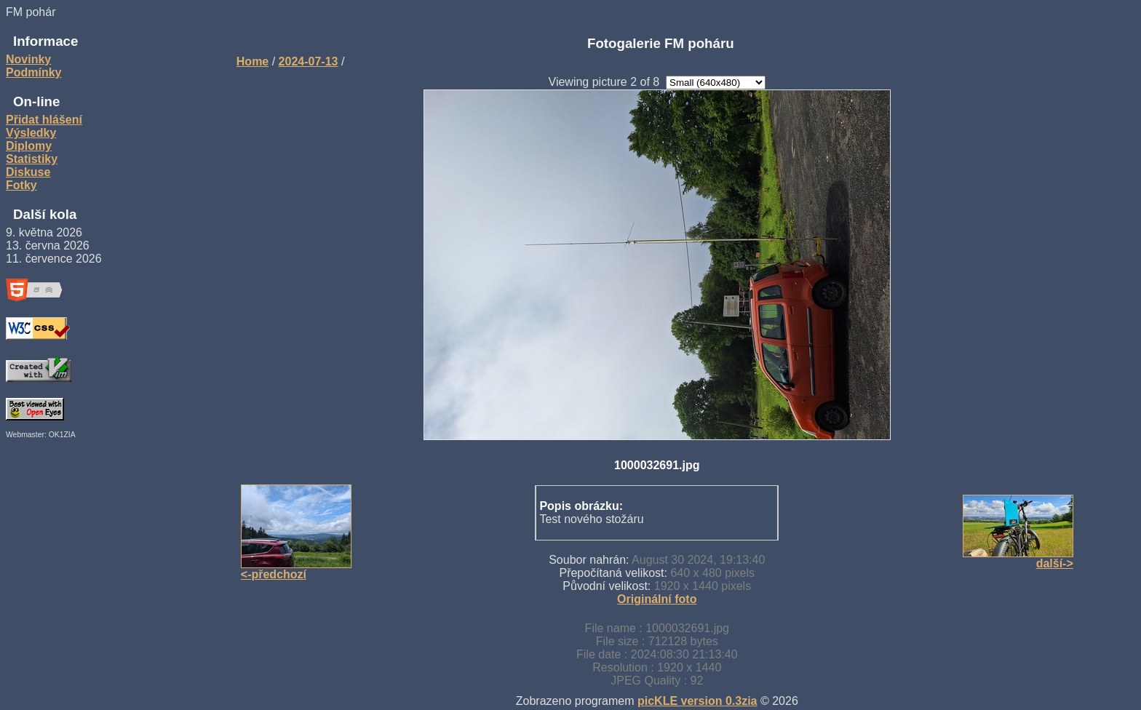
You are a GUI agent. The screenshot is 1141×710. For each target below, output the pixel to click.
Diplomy (29, 146)
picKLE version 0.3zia (697, 701)
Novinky (28, 59)
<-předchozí (273, 574)
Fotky (21, 185)
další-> (1054, 563)
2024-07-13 (308, 61)
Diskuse (28, 172)
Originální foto (656, 599)
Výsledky (31, 133)
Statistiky (31, 159)
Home (252, 61)
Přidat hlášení (44, 119)
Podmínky (33, 72)
